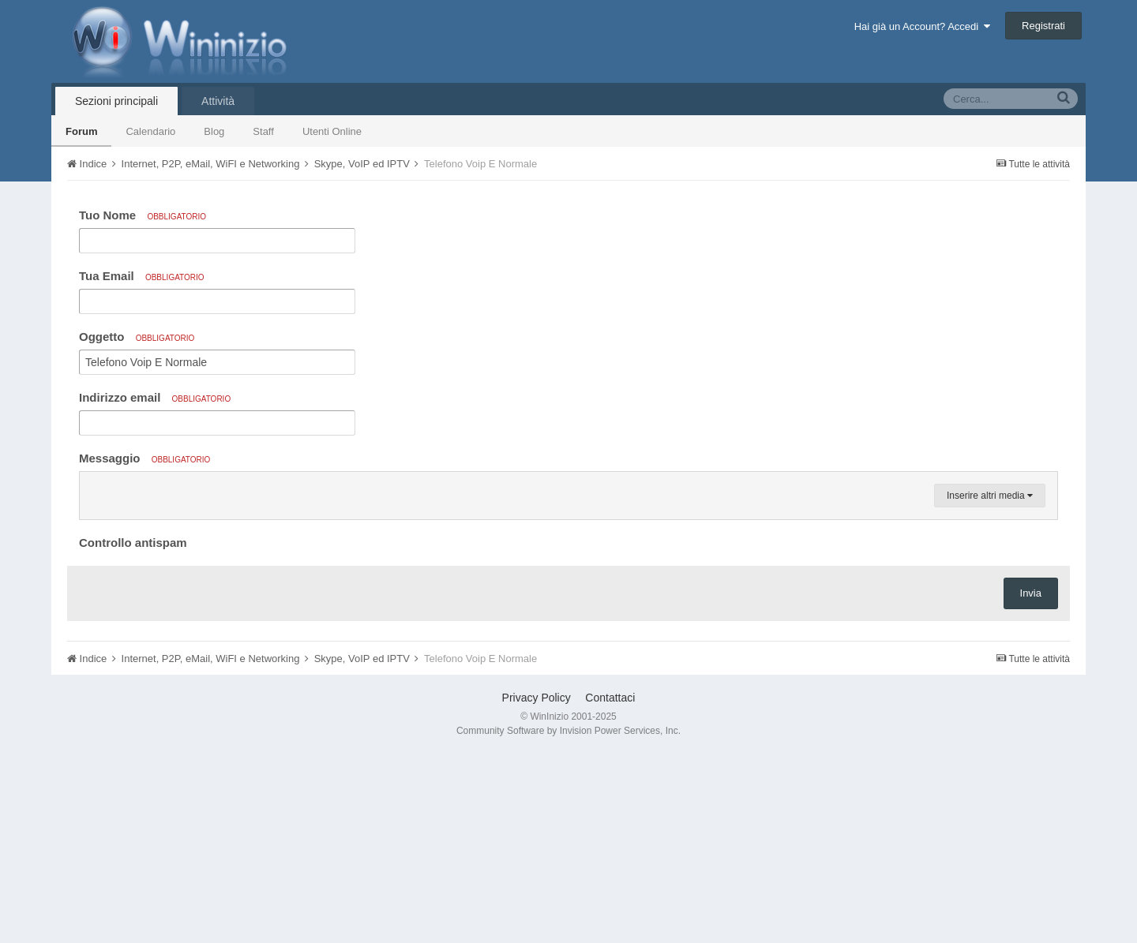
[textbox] (568, 582)
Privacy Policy (536, 887)
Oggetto (136, 336)
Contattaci (610, 887)
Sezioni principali (116, 101)
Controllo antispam (133, 732)
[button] (94, 487)
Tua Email (142, 276)
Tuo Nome (142, 215)
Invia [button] (1030, 782)
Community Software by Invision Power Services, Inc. (568, 920)
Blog (214, 131)
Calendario (150, 131)
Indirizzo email (155, 397)
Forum (81, 131)
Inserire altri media (990, 684)
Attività (218, 101)
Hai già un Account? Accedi (922, 26)
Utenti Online (332, 131)
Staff (263, 131)
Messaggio (144, 458)
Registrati (1043, 26)
